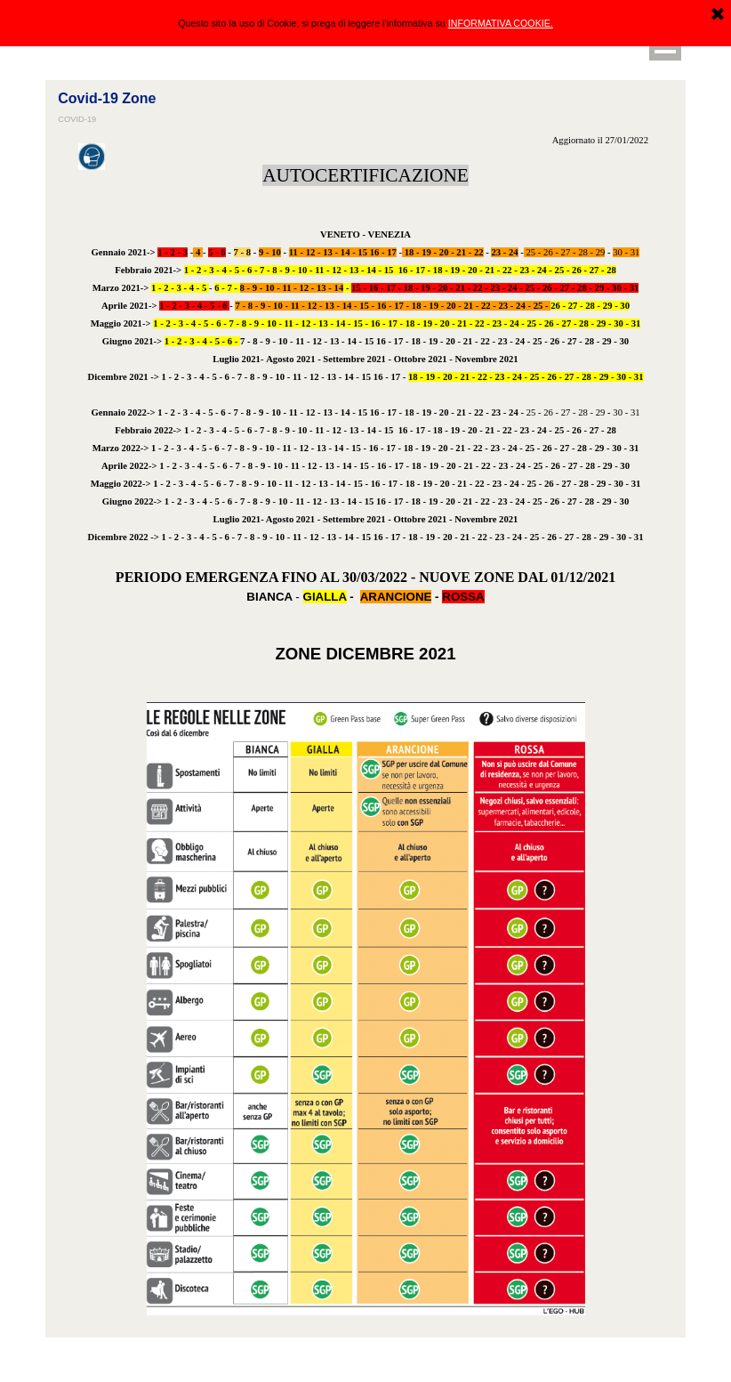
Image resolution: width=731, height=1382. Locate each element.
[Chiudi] (718, 14)
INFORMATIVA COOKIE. (500, 22)
